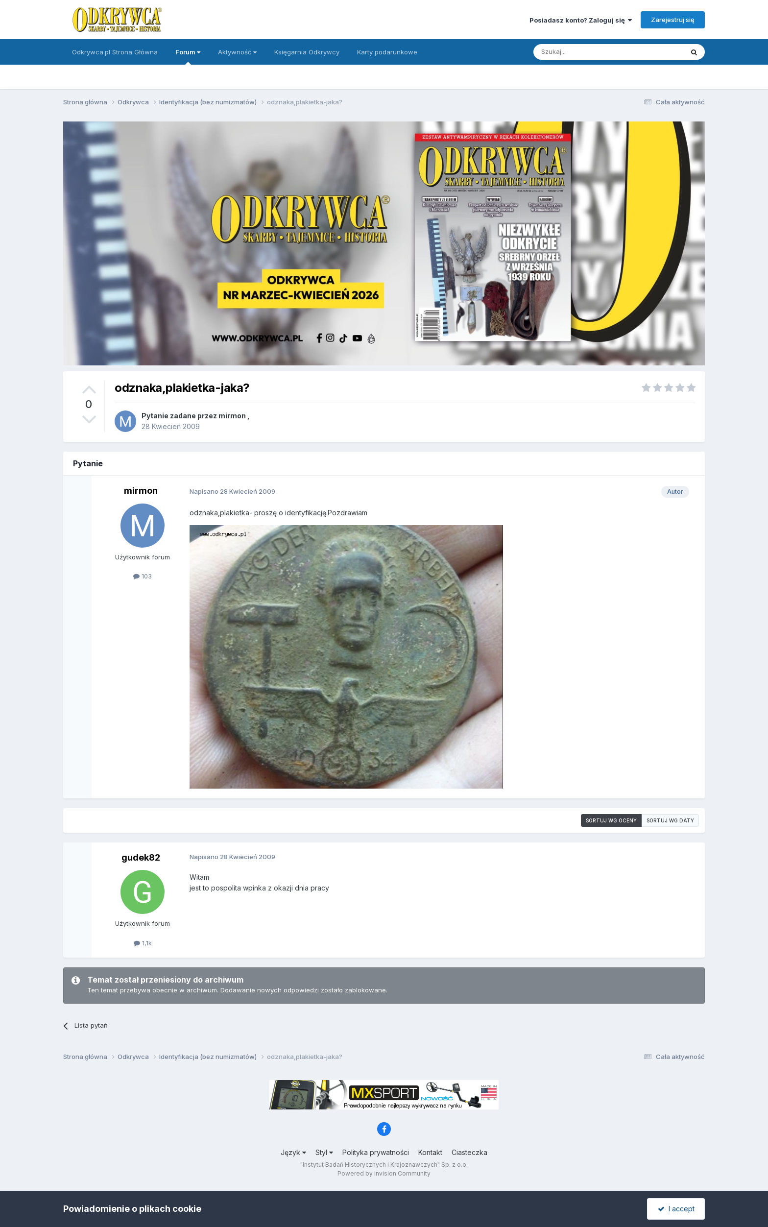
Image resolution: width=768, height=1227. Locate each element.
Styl (324, 1152)
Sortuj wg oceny (611, 820)
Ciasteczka (469, 1152)
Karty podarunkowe (387, 52)
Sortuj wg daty (670, 820)
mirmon (232, 415)
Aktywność (237, 52)
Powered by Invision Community (384, 1173)
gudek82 (140, 857)
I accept (676, 1208)
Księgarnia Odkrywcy (306, 52)
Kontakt (430, 1152)
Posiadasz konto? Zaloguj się (580, 20)
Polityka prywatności (375, 1152)
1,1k (143, 943)
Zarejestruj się (673, 20)
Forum (187, 56)
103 (142, 576)
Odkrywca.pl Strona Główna (115, 52)
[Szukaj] (584, 52)
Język (293, 1152)
